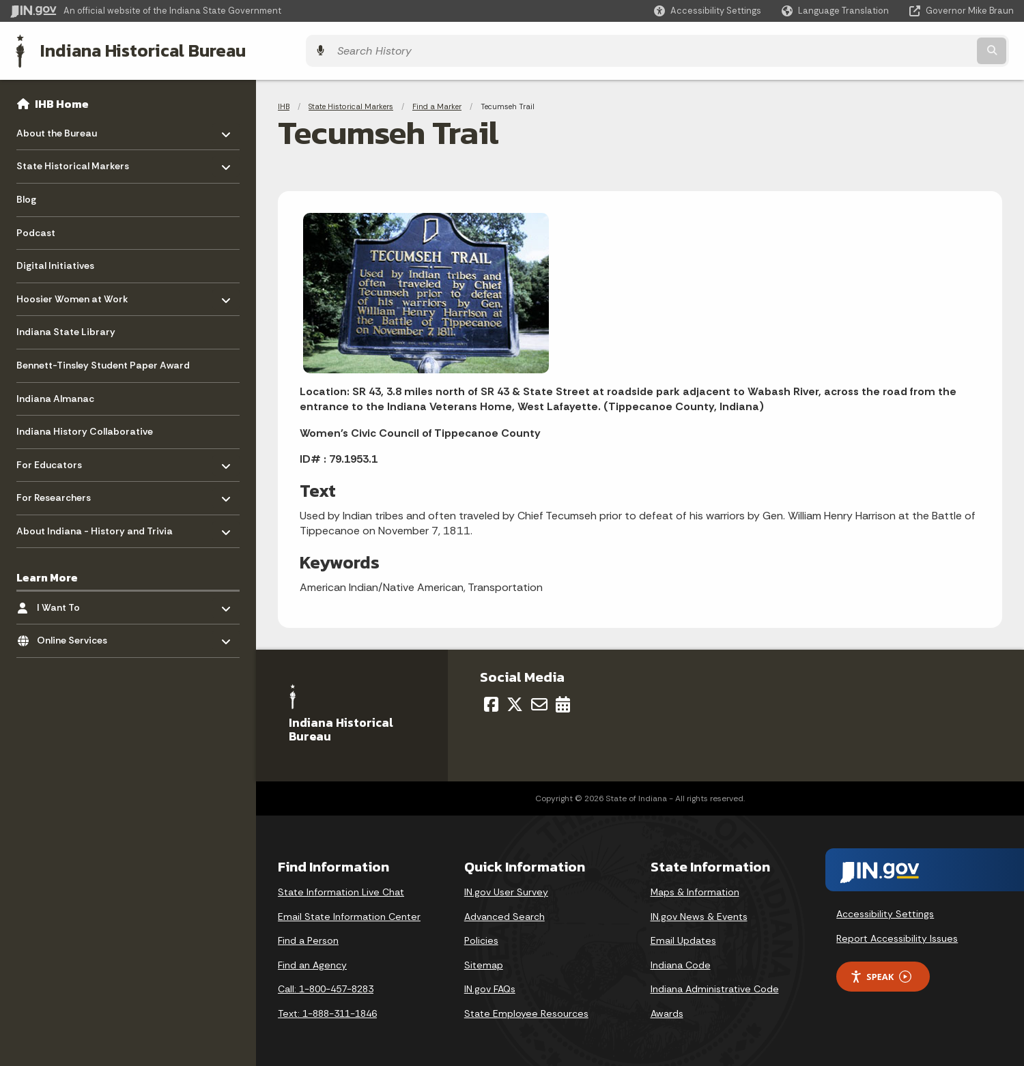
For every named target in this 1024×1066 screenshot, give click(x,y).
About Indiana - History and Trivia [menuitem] (94, 523)
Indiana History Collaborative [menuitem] (84, 427)
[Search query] (890, 48)
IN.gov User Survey (506, 888)
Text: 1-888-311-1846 (327, 1009)
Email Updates (683, 937)
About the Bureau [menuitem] (56, 125)
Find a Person (308, 937)
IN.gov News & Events (699, 912)
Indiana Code (681, 961)
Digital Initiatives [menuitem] (55, 261)
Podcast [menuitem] (35, 228)
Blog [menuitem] (26, 195)
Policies (481, 937)
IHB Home (62, 99)
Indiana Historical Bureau (137, 48)
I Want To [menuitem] (77, 599)
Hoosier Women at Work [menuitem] (72, 291)
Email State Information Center (349, 912)
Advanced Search (504, 912)
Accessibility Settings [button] (885, 910)
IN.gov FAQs (489, 985)
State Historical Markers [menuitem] (72, 158)
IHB (283, 102)
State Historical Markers (351, 102)
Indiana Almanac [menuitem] (55, 394)
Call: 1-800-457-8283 (325, 985)
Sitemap (483, 961)
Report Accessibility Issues (897, 934)
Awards (667, 1009)
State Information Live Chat (341, 888)
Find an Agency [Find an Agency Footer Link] (312, 961)
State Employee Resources (526, 1009)
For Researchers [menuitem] (56, 490)
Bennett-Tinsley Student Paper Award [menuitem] (103, 361)
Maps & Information (695, 888)
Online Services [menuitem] (77, 633)
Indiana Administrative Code (715, 985)
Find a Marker (436, 102)
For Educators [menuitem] (56, 457)
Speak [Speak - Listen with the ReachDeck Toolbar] (880, 972)
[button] (707, 10)
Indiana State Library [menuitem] (65, 327)
